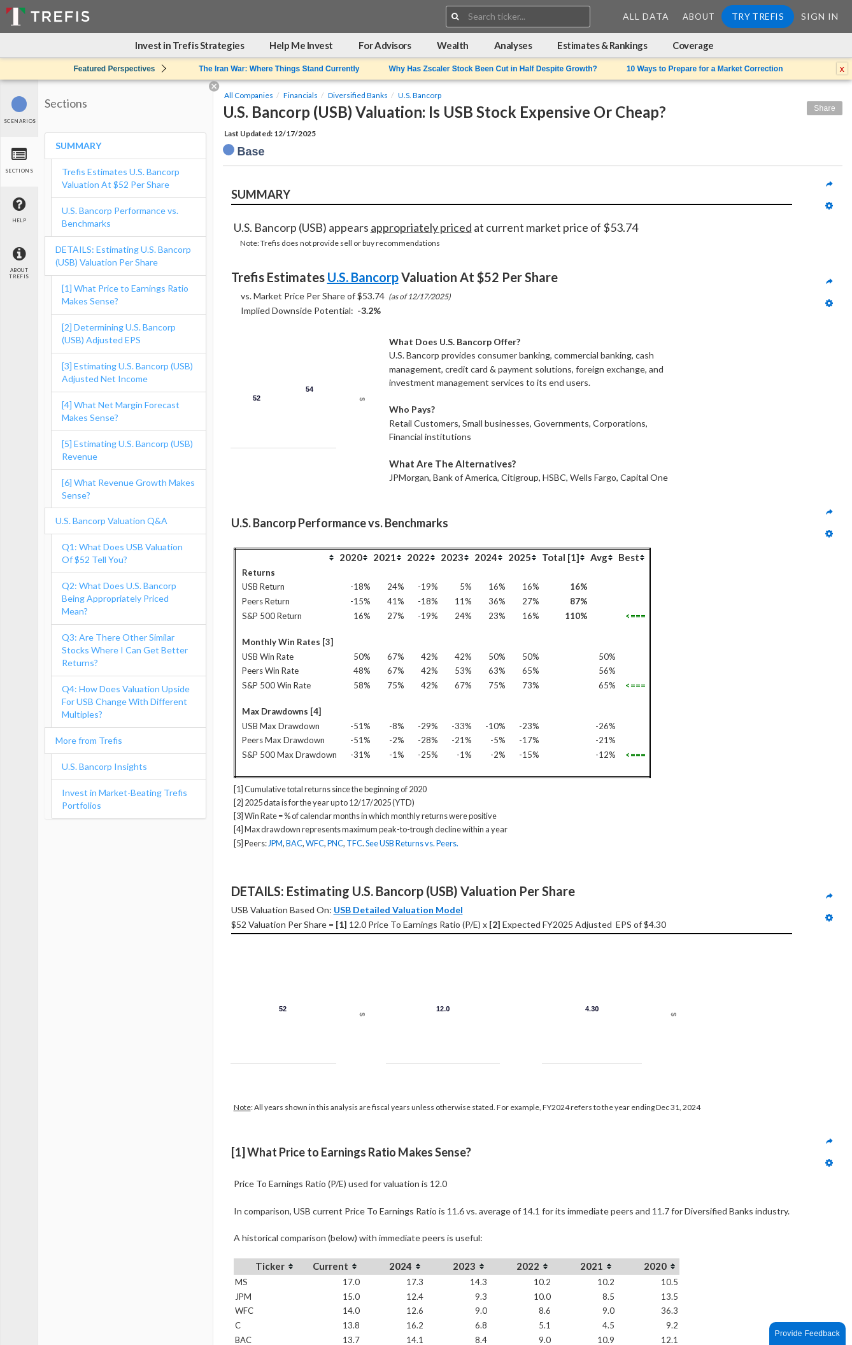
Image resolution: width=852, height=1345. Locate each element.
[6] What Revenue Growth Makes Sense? (128, 489)
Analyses (513, 45)
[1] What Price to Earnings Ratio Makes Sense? (125, 294)
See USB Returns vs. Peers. (412, 843)
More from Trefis (88, 740)
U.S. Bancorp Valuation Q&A (111, 520)
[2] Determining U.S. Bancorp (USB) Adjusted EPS (119, 333)
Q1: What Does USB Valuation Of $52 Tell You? (122, 553)
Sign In (820, 16)
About (699, 16)
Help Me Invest (301, 45)
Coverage (692, 45)
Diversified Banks (358, 95)
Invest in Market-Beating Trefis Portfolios (124, 799)
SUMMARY (78, 145)
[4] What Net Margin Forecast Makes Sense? (121, 411)
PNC (335, 843)
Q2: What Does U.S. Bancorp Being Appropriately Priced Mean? (119, 598)
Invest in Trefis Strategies (189, 45)
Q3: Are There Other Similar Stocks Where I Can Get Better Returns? (125, 650)
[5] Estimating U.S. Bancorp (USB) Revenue (127, 450)
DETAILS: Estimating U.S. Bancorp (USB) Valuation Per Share (123, 255)
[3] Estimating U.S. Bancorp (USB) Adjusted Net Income (127, 372)
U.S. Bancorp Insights (104, 766)
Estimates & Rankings (602, 45)
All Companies (248, 95)
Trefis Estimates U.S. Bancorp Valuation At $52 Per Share (121, 178)
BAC (294, 843)
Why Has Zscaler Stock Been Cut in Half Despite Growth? (492, 68)
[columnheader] (286, 557)
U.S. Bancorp (419, 95)
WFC (315, 843)
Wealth (453, 45)
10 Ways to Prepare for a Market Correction (705, 68)
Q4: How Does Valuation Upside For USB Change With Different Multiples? (126, 701)
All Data (646, 16)
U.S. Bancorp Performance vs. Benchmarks (120, 217)
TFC (354, 843)
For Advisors (385, 45)
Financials (300, 95)
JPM (275, 843)
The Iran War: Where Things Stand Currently (279, 68)
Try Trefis (758, 16)
